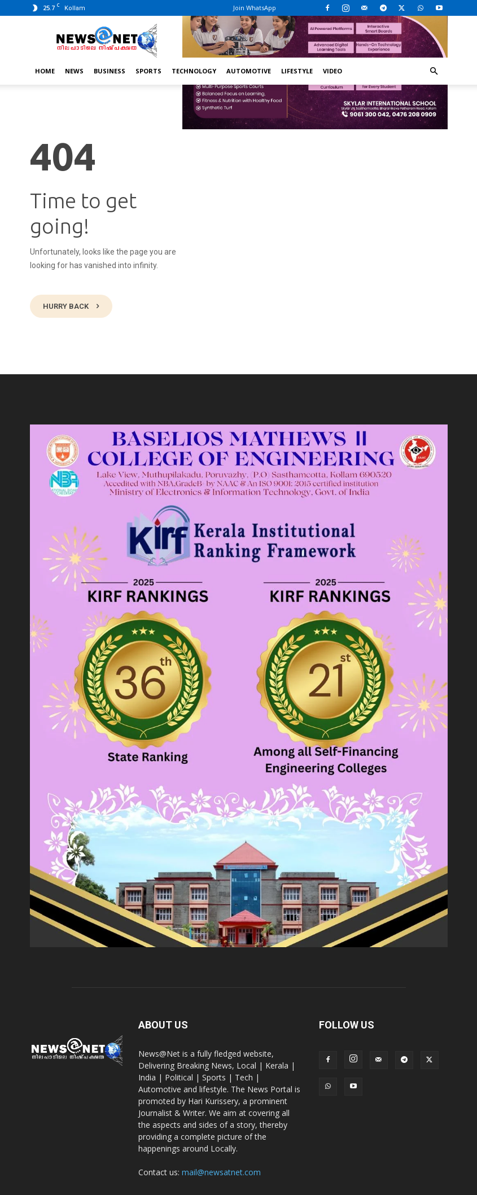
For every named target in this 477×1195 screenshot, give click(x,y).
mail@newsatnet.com (221, 1140)
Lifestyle (297, 71)
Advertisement (351, 1184)
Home (45, 71)
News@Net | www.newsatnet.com (130, 1184)
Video (332, 71)
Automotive (248, 71)
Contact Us (403, 1184)
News (74, 71)
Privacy (306, 1184)
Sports (148, 71)
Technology (194, 71)
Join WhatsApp (254, 7)
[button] (434, 71)
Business (109, 71)
